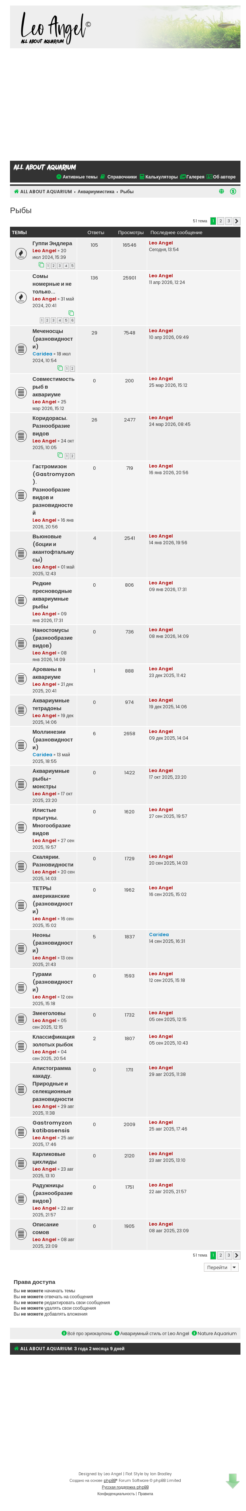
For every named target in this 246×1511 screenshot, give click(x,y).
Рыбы (21, 209)
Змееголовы (49, 1013)
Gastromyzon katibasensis (52, 1126)
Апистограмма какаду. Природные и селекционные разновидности (52, 1083)
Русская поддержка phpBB (125, 1487)
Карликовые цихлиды (48, 1158)
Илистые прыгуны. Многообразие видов (51, 821)
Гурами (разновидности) (52, 981)
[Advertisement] (125, 103)
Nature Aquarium (214, 1333)
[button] (237, 221)
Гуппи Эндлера (52, 243)
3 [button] (229, 221)
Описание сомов (45, 1228)
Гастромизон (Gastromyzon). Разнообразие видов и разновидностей (53, 490)
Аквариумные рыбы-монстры (50, 778)
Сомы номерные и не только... (52, 283)
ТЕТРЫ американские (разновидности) (52, 900)
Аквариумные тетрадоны (50, 704)
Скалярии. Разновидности (52, 860)
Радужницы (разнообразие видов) (52, 1193)
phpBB (110, 1480)
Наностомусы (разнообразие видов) (52, 637)
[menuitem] (233, 191)
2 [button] (220, 221)
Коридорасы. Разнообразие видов (51, 425)
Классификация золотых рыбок (53, 1040)
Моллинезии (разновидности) (52, 739)
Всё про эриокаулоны (87, 1333)
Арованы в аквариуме (46, 673)
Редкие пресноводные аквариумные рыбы (52, 595)
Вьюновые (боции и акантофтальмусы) (53, 548)
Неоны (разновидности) (52, 942)
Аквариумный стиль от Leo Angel (151, 1333)
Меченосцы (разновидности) (52, 338)
